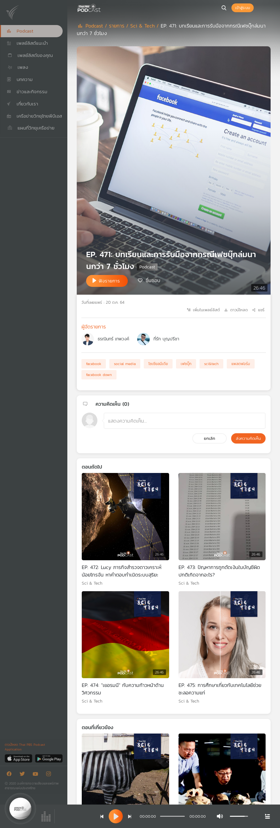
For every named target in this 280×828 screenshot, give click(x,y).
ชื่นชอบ (153, 280)
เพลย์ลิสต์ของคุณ (30, 55)
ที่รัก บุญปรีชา (166, 339)
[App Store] (19, 758)
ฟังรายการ (109, 280)
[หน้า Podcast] (102, 7)
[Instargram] (50, 775)
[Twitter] (24, 775)
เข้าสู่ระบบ (242, 8)
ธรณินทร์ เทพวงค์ (113, 339)
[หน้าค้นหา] (223, 8)
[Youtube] (37, 775)
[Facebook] (11, 775)
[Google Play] (48, 758)
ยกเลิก (209, 438)
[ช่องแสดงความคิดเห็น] (185, 421)
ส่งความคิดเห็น (248, 438)
